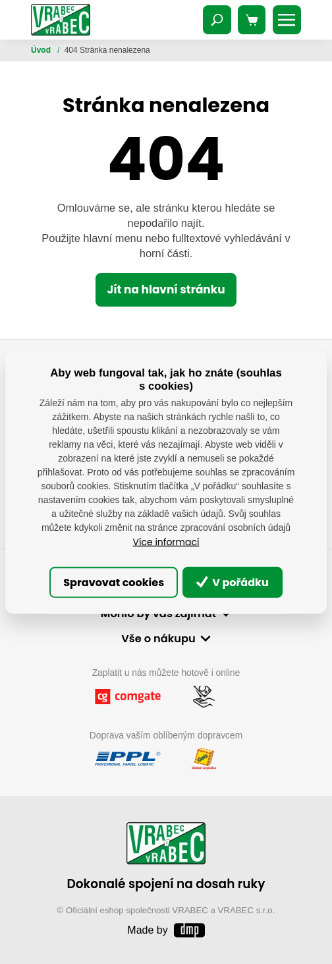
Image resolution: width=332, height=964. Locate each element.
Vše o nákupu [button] (158, 638)
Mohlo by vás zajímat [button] (158, 613)
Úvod (42, 50)
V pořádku (232, 581)
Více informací (166, 542)
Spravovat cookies (113, 581)
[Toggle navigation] (217, 19)
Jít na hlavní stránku (166, 289)
